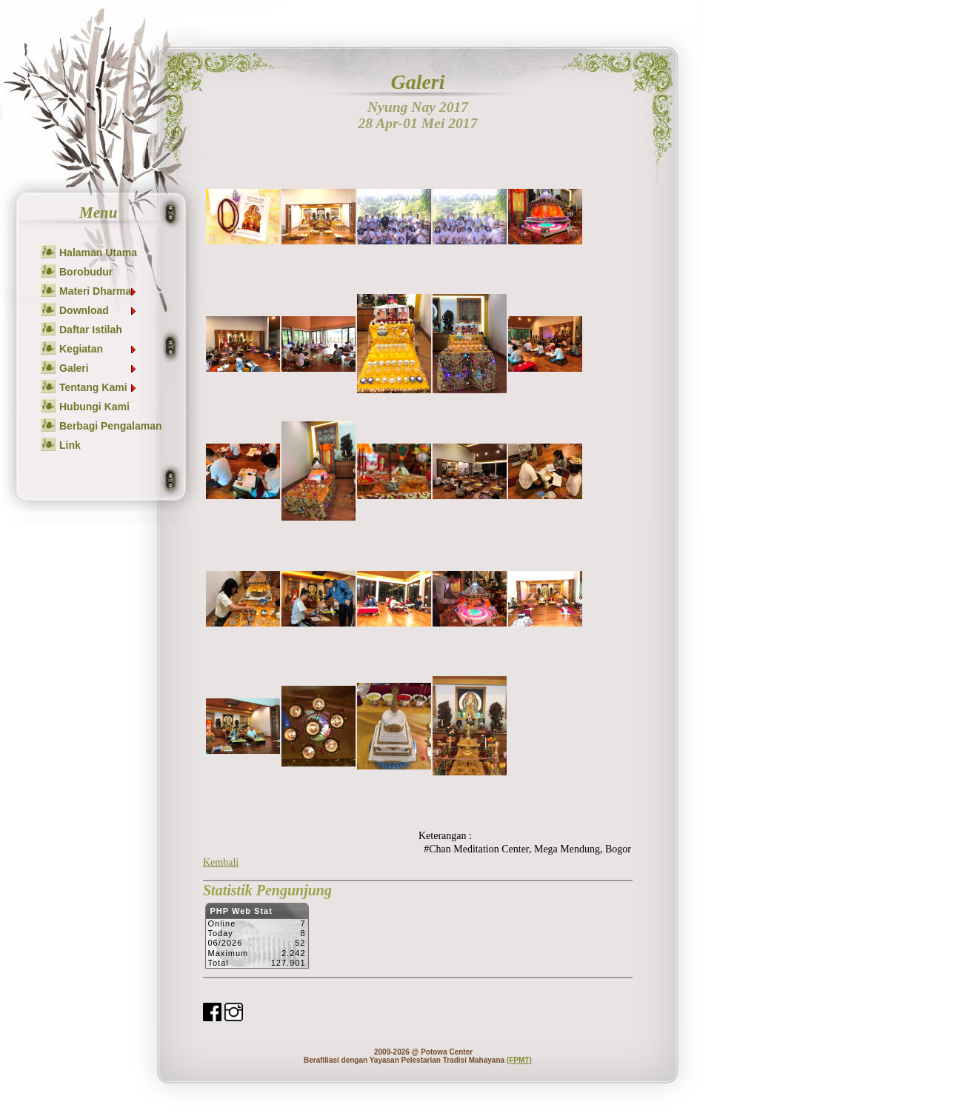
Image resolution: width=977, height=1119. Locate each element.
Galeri (98, 368)
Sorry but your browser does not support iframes (256, 940)
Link (70, 445)
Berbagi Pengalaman (110, 426)
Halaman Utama (98, 252)
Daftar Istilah (90, 329)
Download (98, 310)
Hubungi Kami (94, 406)
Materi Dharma (98, 291)
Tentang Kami (98, 387)
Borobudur (86, 272)
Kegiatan (98, 349)
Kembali (221, 862)
